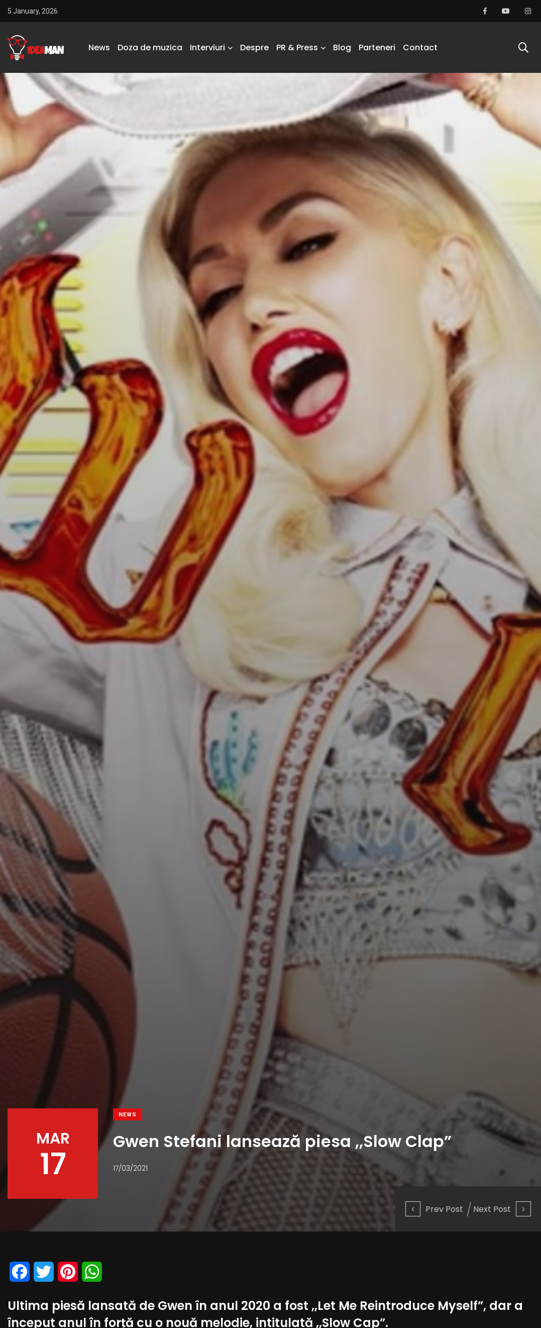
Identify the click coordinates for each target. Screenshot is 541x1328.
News (99, 47)
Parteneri (377, 47)
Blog (342, 47)
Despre (254, 47)
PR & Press (297, 47)
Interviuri (207, 47)
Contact (420, 47)
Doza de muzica (150, 47)
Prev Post (434, 1209)
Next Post (502, 1209)
